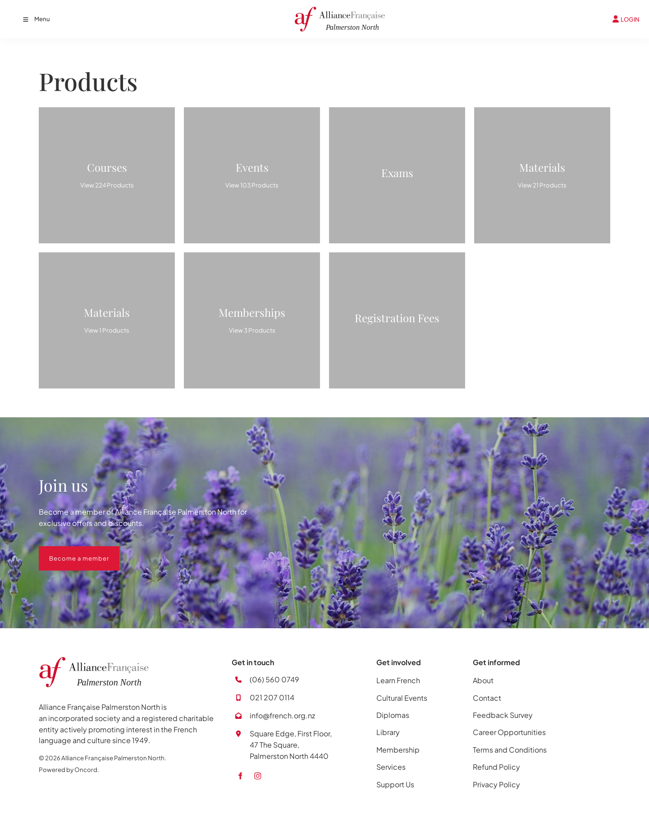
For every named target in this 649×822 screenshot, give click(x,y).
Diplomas (392, 715)
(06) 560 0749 (274, 679)
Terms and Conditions (510, 749)
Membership (398, 749)
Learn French (398, 680)
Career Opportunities (509, 732)
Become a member (69, 551)
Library (388, 732)
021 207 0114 (272, 697)
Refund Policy (496, 767)
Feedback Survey (503, 715)
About (483, 680)
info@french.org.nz (282, 715)
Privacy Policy (496, 784)
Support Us (395, 784)
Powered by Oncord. (69, 769)
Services (391, 767)
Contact (487, 698)
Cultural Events (401, 698)
